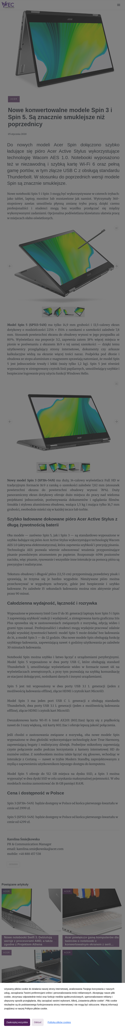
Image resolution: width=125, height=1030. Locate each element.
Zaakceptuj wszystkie (17, 1022)
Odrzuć (37, 1022)
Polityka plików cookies (59, 1022)
